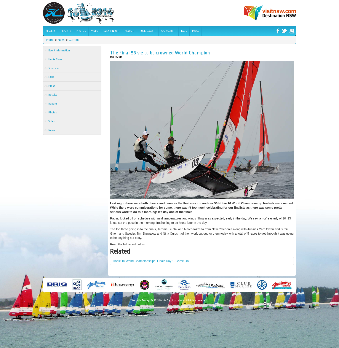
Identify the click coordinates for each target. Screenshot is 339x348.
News (129, 30)
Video (94, 30)
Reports (66, 30)
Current (74, 39)
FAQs (184, 30)
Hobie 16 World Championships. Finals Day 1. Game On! (151, 261)
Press (195, 30)
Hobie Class (148, 30)
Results (50, 30)
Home (50, 39)
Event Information (59, 50)
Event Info (112, 30)
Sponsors (168, 30)
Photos (81, 30)
